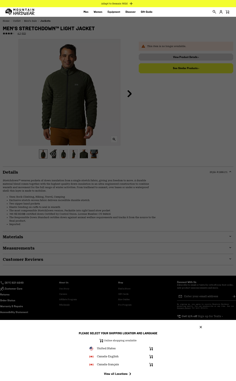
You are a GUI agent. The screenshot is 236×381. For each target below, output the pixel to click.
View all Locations (118, 374)
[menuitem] (86, 13)
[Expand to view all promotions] (118, 3)
